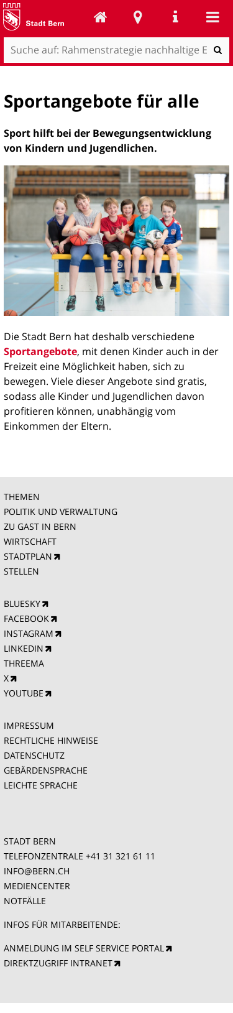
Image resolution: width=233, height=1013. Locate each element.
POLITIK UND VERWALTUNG (60, 511)
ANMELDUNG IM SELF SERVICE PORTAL (84, 948)
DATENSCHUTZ (34, 755)
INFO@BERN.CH (37, 871)
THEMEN (22, 496)
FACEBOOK (26, 618)
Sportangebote (40, 351)
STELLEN (21, 571)
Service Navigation (175, 17)
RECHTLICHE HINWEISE (51, 740)
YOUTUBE (23, 693)
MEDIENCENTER (37, 886)
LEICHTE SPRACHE (41, 785)
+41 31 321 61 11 (120, 856)
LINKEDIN (23, 648)
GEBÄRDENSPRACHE (46, 770)
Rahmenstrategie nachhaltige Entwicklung (100, 17)
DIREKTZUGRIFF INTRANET (58, 963)
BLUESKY (22, 603)
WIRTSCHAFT (30, 541)
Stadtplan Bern (138, 17)
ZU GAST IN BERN (40, 526)
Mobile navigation (212, 17)
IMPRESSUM (29, 725)
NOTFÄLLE (25, 901)
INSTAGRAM (28, 633)
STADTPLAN (28, 556)
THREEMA (24, 663)
